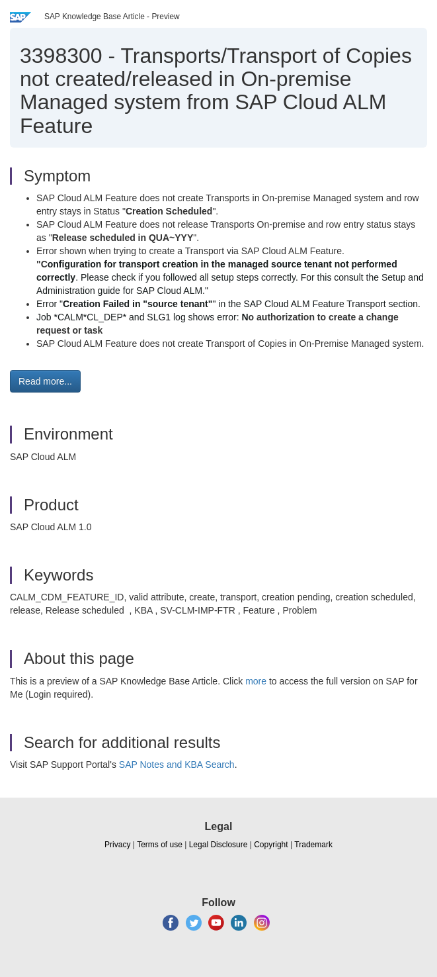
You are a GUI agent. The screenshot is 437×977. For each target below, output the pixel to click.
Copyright (271, 844)
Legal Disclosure (218, 844)
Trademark (313, 844)
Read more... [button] (45, 381)
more (255, 681)
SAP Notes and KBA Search (177, 764)
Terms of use (159, 844)
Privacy (117, 844)
